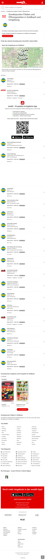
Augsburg (33, 430)
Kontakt (19, 533)
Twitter (33, 531)
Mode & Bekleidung (21, 459)
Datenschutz (20, 544)
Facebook (34, 529)
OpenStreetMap (35, 67)
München (3, 430)
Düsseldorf (4, 440)
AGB (19, 545)
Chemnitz (33, 440)
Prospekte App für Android (22, 502)
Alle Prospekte (22, 409)
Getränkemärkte (20, 454)
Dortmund (3, 438)
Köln (2, 432)
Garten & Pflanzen (6, 465)
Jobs (19, 541)
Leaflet (30, 67)
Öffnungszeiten (6, 531)
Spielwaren (34, 455)
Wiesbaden (34, 428)
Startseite (5, 529)
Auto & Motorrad (5, 452)
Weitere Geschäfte (35, 465)
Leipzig (18, 428)
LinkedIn (34, 533)
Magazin (5, 535)
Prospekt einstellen (22, 529)
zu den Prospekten (7, 36)
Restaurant (19, 465)
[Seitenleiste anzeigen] (42, 557)
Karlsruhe (33, 426)
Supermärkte (35, 459)
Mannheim (19, 442)
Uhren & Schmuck (36, 461)
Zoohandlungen (35, 463)
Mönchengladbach (35, 436)
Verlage (19, 531)
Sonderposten (35, 454)
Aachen (33, 434)
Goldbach (3, 11)
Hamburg (3, 428)
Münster (18, 444)
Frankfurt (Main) (5, 434)
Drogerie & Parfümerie (6, 461)
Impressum (20, 546)
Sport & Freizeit (35, 457)
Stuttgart (3, 436)
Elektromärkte (5, 463)
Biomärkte (4, 457)
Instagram (34, 532)
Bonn (17, 440)
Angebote (5, 533)
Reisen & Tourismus (21, 463)
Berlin (26, 3)
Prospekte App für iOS (22, 505)
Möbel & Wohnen (20, 457)
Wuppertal (18, 436)
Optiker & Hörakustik (21, 461)
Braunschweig (34, 438)
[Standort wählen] (42, 3)
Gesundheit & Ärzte (21, 452)
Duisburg (18, 432)
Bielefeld (18, 438)
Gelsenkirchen (34, 432)
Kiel (32, 442)
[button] (41, 49)
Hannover (18, 426)
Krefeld (33, 444)
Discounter (4, 459)
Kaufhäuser (19, 455)
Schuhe (33, 452)
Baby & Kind (4, 454)
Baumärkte (4, 455)
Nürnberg (18, 430)
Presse (19, 542)
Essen (3, 442)
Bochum (18, 434)
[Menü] (2, 3)
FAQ (19, 532)
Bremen (3, 444)
